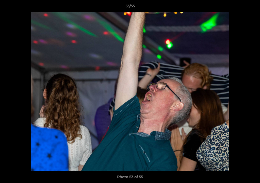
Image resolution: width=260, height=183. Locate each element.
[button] (251, 7)
